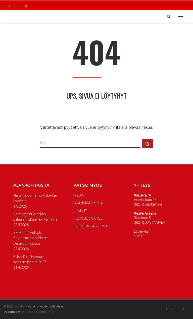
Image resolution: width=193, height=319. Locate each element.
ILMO (138, 236)
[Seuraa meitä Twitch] (26, 6)
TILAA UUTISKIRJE (88, 218)
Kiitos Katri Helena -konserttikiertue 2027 (29, 259)
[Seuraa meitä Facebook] (4, 6)
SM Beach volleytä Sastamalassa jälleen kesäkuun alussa (30, 238)
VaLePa (19, 306)
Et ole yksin (143, 231)
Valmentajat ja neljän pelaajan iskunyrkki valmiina (35, 217)
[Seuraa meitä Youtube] (20, 6)
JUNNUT (80, 211)
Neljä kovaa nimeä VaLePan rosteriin (35, 198)
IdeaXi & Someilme (39, 311)
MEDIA (79, 196)
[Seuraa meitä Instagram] (9, 6)
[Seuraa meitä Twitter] (15, 6)
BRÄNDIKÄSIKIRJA (88, 203)
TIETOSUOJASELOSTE (92, 226)
